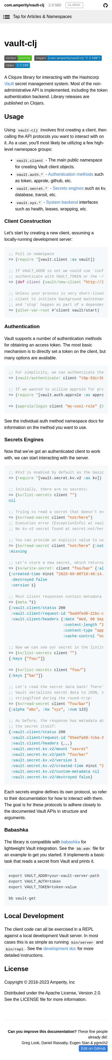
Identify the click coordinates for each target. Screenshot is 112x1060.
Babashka (16, 830)
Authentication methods (70, 174)
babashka (70, 842)
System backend (62, 202)
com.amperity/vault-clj (24, 5)
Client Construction (27, 221)
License (16, 968)
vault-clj (20, 43)
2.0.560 (55, 5)
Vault (9, 83)
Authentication (22, 326)
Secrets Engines (24, 439)
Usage (14, 116)
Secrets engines (68, 188)
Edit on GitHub (93, 1048)
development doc (59, 948)
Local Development (34, 915)
